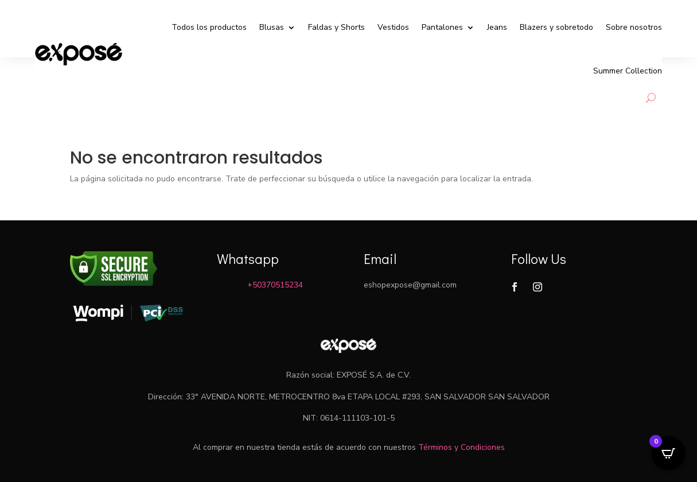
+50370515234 (275, 284)
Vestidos (393, 27)
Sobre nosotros (634, 27)
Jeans (497, 27)
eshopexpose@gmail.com (410, 284)
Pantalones (442, 27)
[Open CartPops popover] (668, 453)
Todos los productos (209, 27)
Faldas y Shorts (336, 27)
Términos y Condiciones (461, 447)
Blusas (271, 27)
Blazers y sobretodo (556, 27)
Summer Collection (627, 70)
